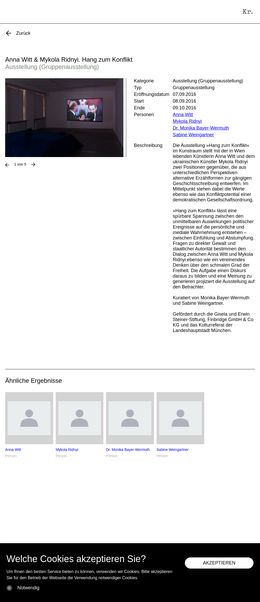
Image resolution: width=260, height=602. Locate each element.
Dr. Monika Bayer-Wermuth (201, 128)
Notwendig (28, 587)
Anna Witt (183, 114)
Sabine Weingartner (193, 134)
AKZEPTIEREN (219, 562)
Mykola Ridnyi (187, 121)
